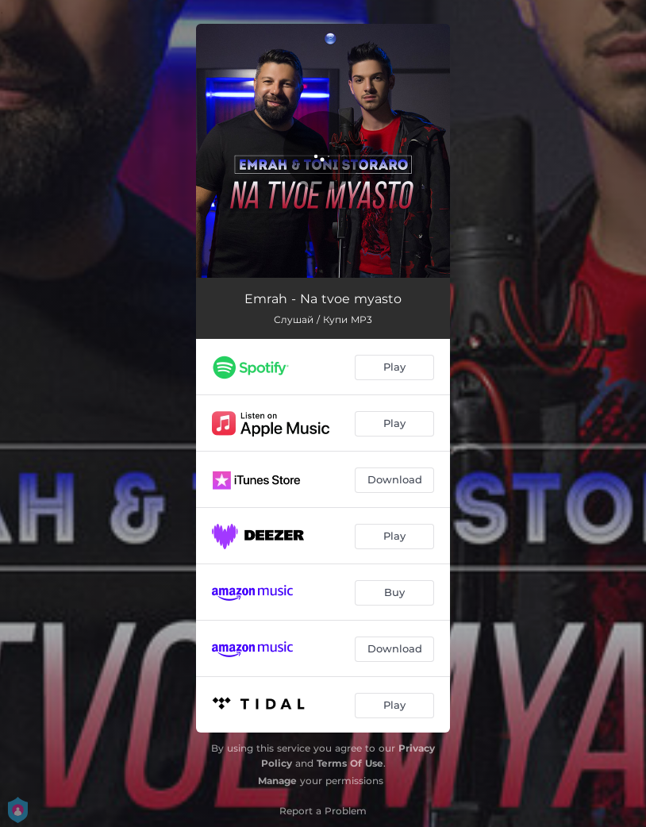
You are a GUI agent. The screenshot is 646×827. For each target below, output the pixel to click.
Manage (277, 781)
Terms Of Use (350, 763)
